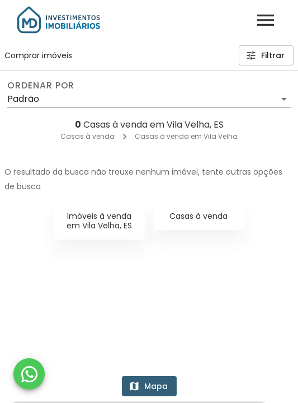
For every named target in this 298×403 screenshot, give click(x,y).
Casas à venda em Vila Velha (186, 136)
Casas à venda (87, 136)
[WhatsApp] (29, 374)
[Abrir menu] (265, 20)
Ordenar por (40, 85)
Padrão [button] (23, 98)
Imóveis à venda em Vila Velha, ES (99, 220)
